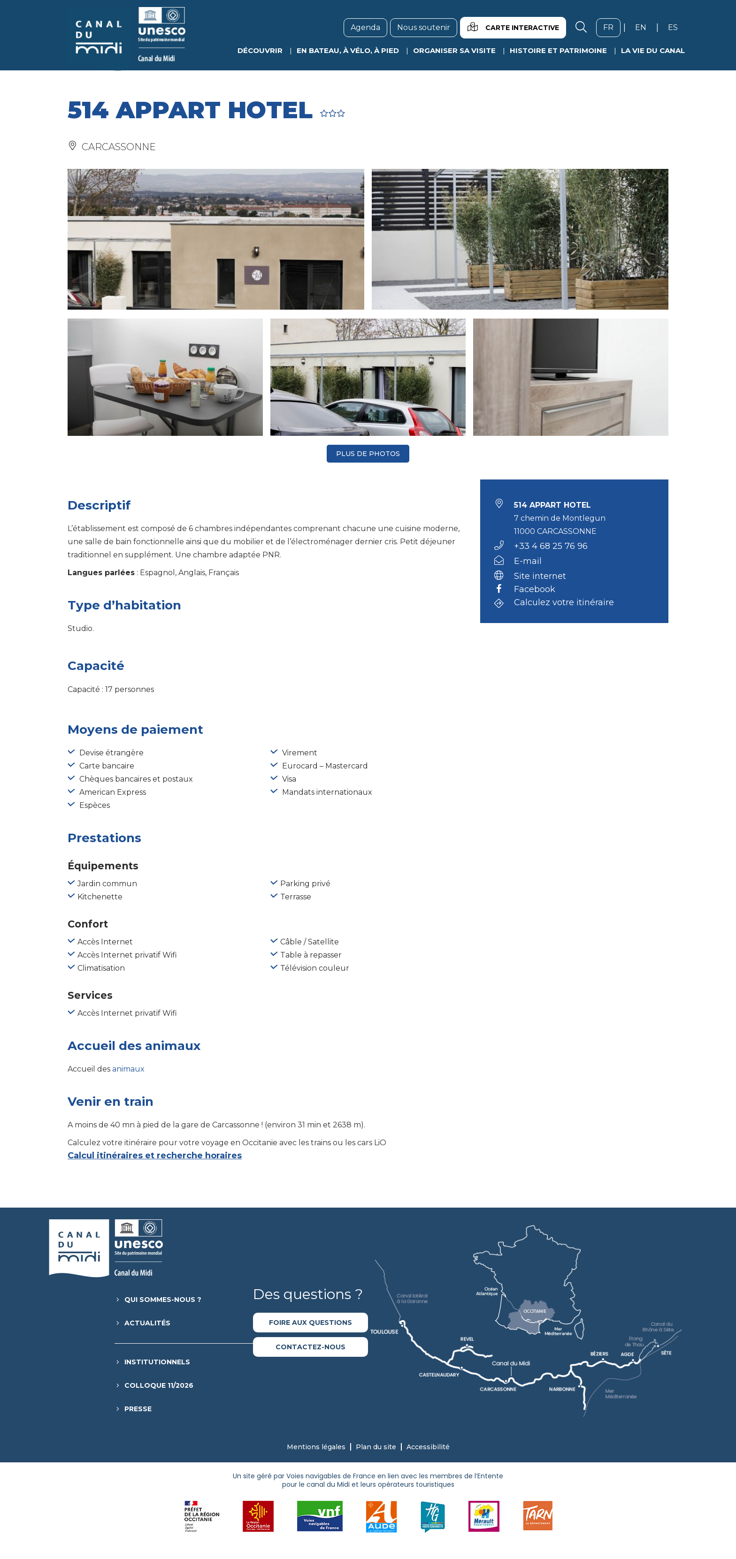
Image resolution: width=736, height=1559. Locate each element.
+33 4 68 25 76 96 (551, 546)
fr (612, 27)
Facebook (534, 589)
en (644, 27)
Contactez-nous (310, 1347)
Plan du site (376, 1447)
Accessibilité (428, 1447)
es (676, 27)
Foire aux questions (310, 1322)
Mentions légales (316, 1447)
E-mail (528, 561)
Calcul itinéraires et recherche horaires (155, 1155)
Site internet (540, 576)
